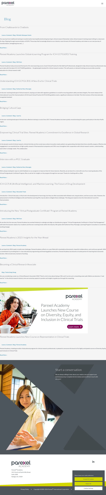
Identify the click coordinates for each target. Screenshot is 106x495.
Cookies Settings (88, 488)
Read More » (3, 47)
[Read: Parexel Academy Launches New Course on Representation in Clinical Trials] (44, 309)
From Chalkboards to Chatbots (14, 27)
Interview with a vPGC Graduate (15, 158)
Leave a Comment (7, 35)
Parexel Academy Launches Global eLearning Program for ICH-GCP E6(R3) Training (39, 54)
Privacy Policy (25, 488)
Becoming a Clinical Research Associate (18, 263)
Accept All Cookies (88, 479)
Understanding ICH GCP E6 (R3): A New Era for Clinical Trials (29, 80)
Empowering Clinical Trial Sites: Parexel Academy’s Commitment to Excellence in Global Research (45, 132)
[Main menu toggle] (102, 3)
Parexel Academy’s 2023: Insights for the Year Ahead (24, 237)
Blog (14, 35)
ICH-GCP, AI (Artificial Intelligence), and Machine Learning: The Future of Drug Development (43, 183)
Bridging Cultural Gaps (10, 107)
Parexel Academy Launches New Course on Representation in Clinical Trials (35, 336)
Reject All (88, 483)
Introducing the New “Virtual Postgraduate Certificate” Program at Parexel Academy (39, 210)
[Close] (102, 473)
